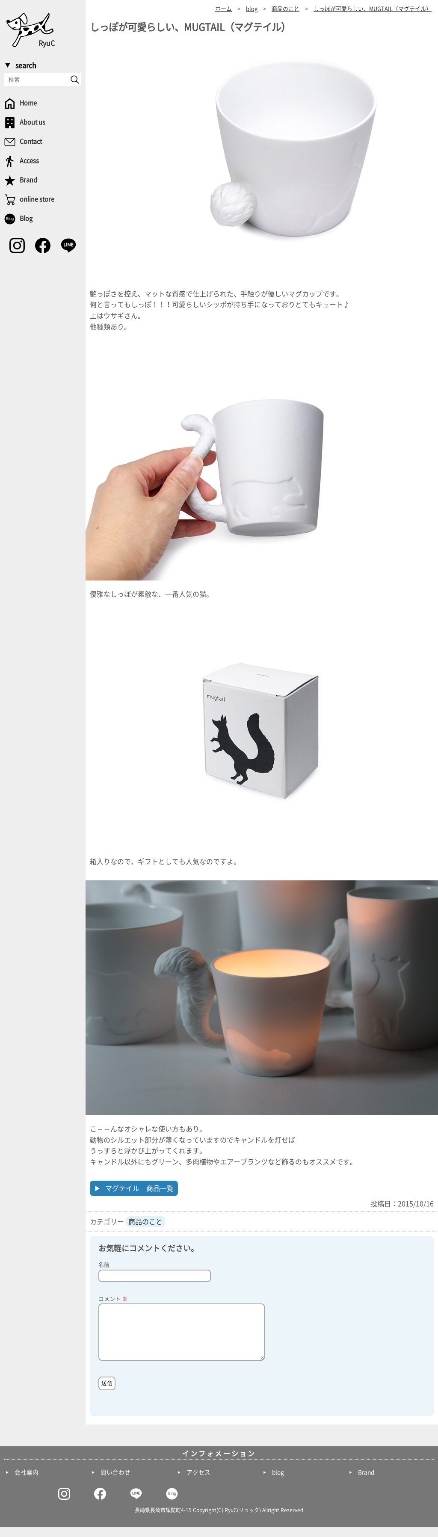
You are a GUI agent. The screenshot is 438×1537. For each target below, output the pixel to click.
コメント (112, 1299)
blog (278, 1483)
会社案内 (26, 1483)
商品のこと (145, 1221)
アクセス (198, 1483)
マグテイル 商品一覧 (139, 1188)
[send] (74, 79)
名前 (104, 1265)
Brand (366, 1483)
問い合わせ (115, 1483)
